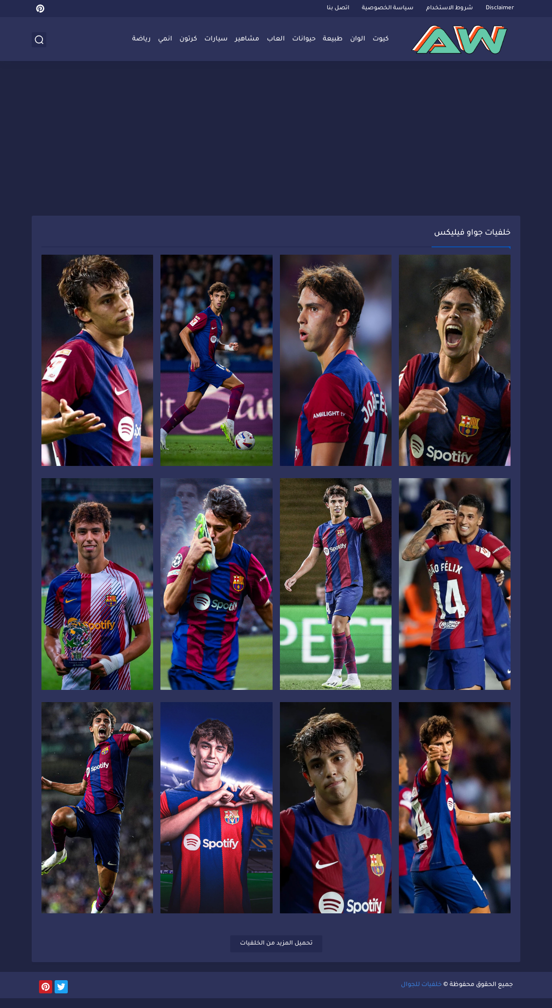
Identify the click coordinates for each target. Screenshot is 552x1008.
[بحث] (39, 39)
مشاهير (247, 39)
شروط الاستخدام (449, 8)
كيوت (381, 39)
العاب (276, 39)
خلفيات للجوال (421, 995)
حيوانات (303, 39)
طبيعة (333, 39)
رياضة (141, 39)
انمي (165, 39)
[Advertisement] (276, 140)
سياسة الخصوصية (388, 8)
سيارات (216, 39)
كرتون (188, 39)
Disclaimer (500, 8)
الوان (357, 39)
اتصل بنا (338, 8)
